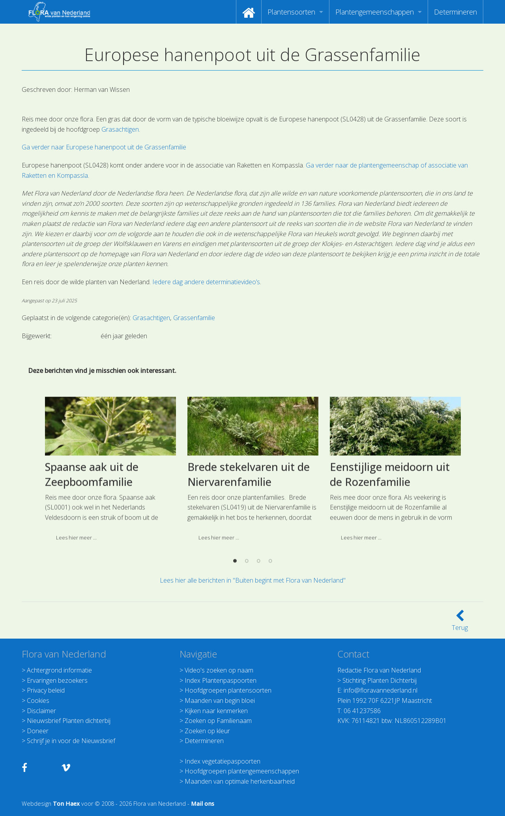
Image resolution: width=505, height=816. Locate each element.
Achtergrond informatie (59, 670)
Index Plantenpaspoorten (220, 680)
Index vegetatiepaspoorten (222, 761)
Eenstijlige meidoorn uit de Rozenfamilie (390, 537)
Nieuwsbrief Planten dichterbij (68, 720)
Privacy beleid (46, 690)
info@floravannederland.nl (380, 690)
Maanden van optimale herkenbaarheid (240, 781)
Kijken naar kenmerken (216, 710)
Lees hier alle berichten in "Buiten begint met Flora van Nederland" (253, 580)
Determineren (455, 12)
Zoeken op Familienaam (218, 720)
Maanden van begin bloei (220, 700)
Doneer (38, 731)
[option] (110, 535)
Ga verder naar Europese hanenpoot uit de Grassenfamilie (104, 147)
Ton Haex (66, 803)
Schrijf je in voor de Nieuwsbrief (71, 740)
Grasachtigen (120, 129)
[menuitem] (248, 12)
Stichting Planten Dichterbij (379, 680)
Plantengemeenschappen (374, 12)
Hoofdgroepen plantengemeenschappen (242, 771)
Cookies (38, 700)
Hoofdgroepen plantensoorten (228, 690)
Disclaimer (41, 710)
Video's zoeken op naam (219, 670)
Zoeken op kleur (207, 731)
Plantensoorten (291, 12)
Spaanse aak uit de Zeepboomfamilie (91, 537)
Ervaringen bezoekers (57, 680)
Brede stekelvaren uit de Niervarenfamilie (248, 537)
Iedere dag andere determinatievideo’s (206, 282)
